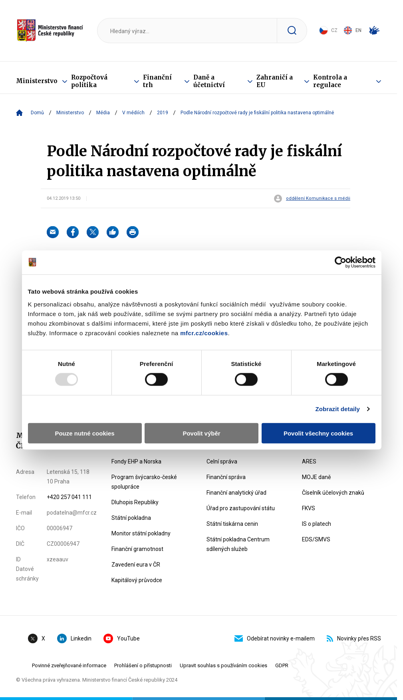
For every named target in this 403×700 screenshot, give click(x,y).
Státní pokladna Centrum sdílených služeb (238, 544)
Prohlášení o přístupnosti (143, 665)
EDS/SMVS (316, 539)
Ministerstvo (37, 81)
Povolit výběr (201, 433)
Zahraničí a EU (274, 81)
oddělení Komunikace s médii (318, 198)
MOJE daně (316, 477)
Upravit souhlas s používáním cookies (223, 665)
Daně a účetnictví (209, 81)
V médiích (133, 112)
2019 (162, 112)
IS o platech (316, 524)
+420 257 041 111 (69, 497)
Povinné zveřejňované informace (69, 665)
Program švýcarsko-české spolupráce (144, 482)
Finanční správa (226, 477)
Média (103, 112)
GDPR (281, 665)
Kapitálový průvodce (136, 580)
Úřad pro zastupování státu (240, 508)
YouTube (121, 638)
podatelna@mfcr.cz (72, 512)
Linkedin (74, 638)
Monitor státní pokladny (141, 533)
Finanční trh (157, 81)
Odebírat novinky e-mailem (274, 638)
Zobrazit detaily (337, 409)
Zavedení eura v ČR (135, 564)
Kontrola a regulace (330, 81)
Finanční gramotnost (137, 549)
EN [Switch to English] (352, 30)
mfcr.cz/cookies (204, 332)
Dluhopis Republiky (135, 502)
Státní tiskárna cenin (232, 524)
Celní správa (221, 461)
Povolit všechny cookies (318, 433)
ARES (309, 461)
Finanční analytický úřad (236, 492)
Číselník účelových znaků (333, 492)
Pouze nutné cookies (84, 433)
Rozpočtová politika (89, 81)
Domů (37, 112)
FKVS (308, 508)
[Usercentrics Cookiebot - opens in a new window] (340, 262)
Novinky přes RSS (354, 638)
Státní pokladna (131, 518)
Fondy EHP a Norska (136, 461)
